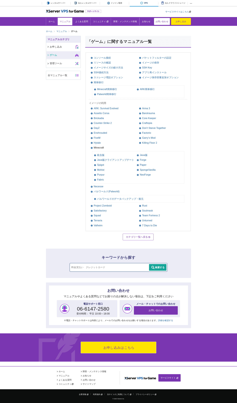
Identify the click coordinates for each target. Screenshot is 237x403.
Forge (143, 160)
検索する (158, 267)
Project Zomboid (103, 205)
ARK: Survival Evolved (106, 108)
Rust (144, 205)
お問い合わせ (162, 21)
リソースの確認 (102, 62)
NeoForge (145, 174)
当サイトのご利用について (119, 394)
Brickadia (99, 118)
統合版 (100, 155)
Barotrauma (148, 113)
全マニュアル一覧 (57, 75)
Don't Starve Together (154, 128)
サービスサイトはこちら (177, 11)
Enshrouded (100, 133)
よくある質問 (81, 21)
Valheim (98, 225)
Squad (97, 215)
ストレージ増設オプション (108, 77)
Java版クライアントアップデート (115, 160)
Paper (143, 165)
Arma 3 (146, 108)
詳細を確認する (165, 320)
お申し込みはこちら (118, 348)
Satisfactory (100, 210)
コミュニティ (101, 21)
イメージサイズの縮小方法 (108, 67)
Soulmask (147, 210)
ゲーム (52, 55)
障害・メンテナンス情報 (125, 21)
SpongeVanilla (148, 170)
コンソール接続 (102, 57)
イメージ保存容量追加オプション (160, 77)
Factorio (146, 133)
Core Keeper (149, 118)
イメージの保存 (150, 62)
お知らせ (146, 21)
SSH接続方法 (101, 72)
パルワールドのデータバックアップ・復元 (120, 199)
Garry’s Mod (149, 138)
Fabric (100, 179)
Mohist (100, 170)
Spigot (100, 165)
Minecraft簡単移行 (107, 89)
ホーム (52, 21)
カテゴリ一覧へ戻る (138, 237)
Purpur (100, 174)
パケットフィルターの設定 (156, 57)
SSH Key (147, 67)
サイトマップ (89, 384)
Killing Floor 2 (149, 143)
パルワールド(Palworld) (107, 191)
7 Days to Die (149, 225)
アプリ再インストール (154, 72)
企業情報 (84, 394)
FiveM (97, 138)
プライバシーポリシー (146, 394)
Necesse (98, 186)
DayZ (97, 128)
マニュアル (65, 21)
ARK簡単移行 (147, 89)
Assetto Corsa (101, 113)
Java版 (144, 155)
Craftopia (147, 123)
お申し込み (181, 21)
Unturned (147, 220)
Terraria (98, 220)
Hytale (97, 143)
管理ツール (54, 63)
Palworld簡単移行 (106, 94)
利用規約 (98, 394)
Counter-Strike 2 (103, 123)
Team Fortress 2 (151, 215)
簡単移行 (99, 82)
